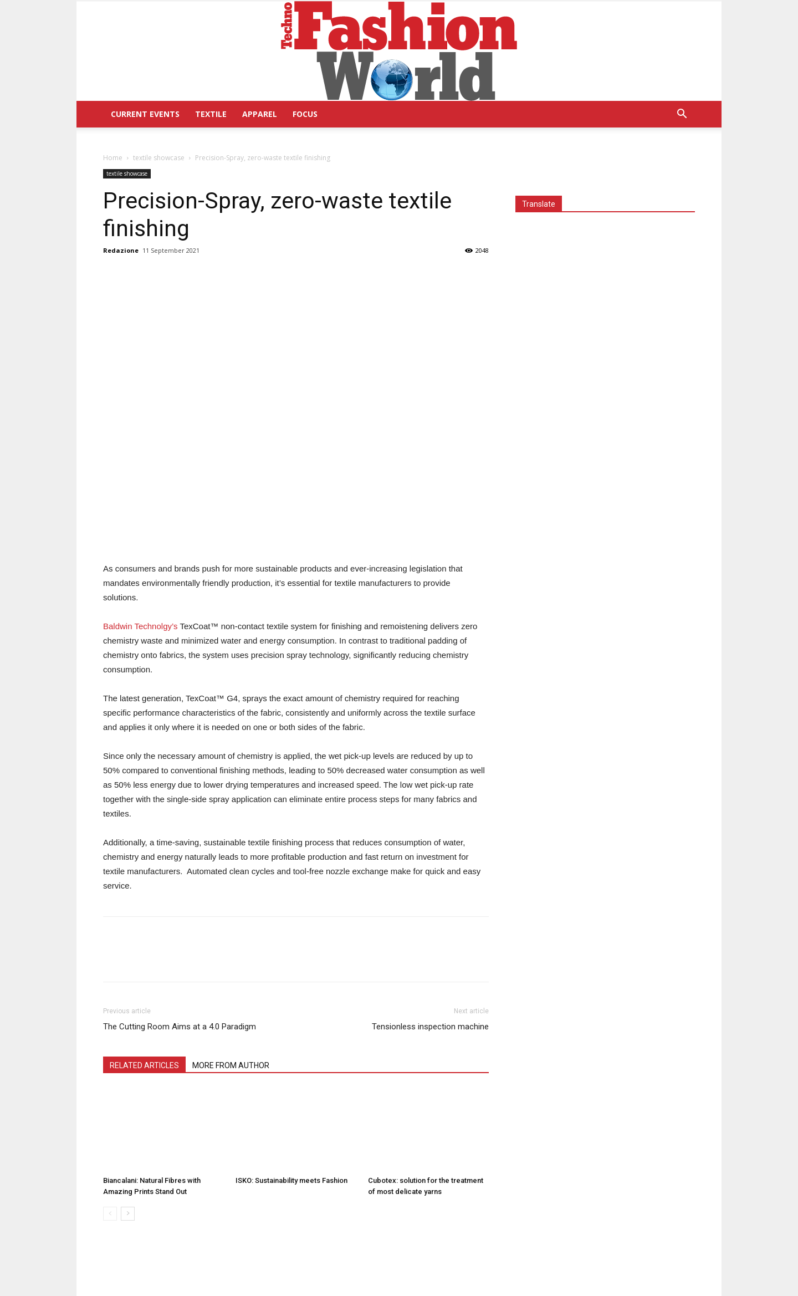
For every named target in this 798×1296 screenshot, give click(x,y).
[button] (681, 115)
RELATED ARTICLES (144, 1065)
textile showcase (159, 157)
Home (112, 157)
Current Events (145, 114)
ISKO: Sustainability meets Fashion (291, 1180)
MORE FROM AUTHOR (230, 1065)
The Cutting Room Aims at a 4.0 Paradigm (179, 1027)
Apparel (259, 114)
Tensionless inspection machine (430, 1027)
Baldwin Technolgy (140, 626)
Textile (211, 114)
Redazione (121, 250)
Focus (305, 114)
